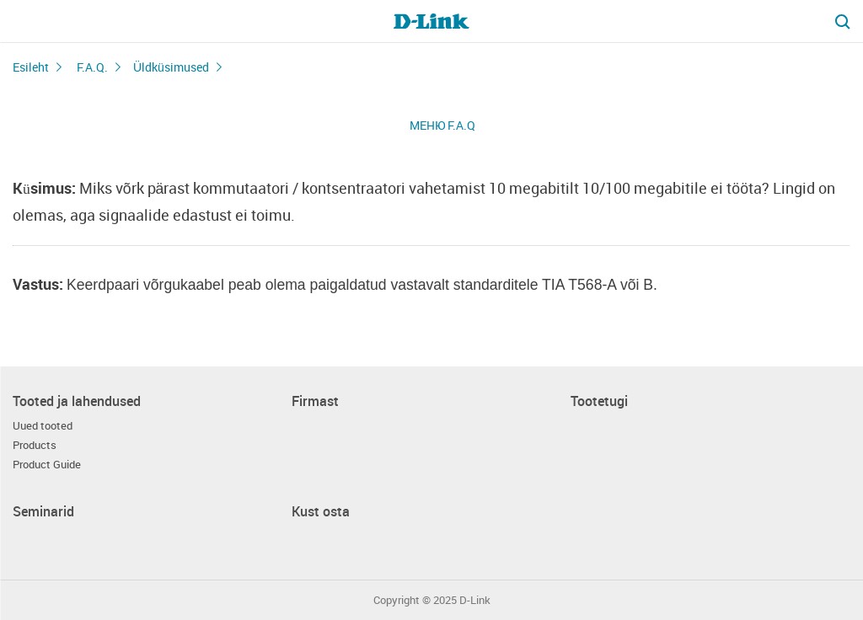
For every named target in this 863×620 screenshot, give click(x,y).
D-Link (474, 600)
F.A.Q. (92, 67)
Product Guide (47, 464)
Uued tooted (42, 426)
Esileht (31, 67)
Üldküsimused (171, 67)
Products (34, 445)
